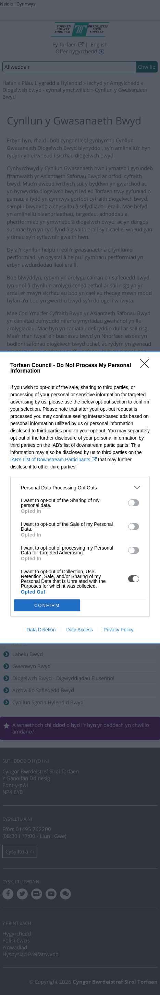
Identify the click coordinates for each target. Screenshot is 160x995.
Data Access (79, 629)
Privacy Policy (118, 629)
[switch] (133, 502)
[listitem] (80, 487)
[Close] (146, 365)
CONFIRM (47, 605)
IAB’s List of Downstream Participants (50, 459)
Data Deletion (41, 629)
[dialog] (80, 497)
